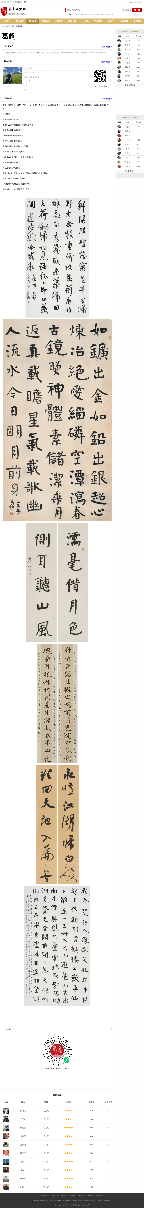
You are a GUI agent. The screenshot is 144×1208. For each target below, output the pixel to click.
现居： (26, 77)
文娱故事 (124, 21)
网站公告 (64, 1195)
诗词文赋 (72, 21)
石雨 (97, 14)
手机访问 (132, 2)
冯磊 (106, 14)
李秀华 (76, 14)
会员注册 (99, 1195)
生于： (26, 85)
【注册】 (25, 2)
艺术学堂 (98, 21)
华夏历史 (111, 21)
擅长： (26, 90)
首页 (7, 21)
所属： (26, 73)
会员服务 (72, 1195)
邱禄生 (82, 14)
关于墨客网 (45, 1195)
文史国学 (85, 21)
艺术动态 (20, 21)
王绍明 (111, 14)
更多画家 (129, 171)
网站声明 (55, 1195)
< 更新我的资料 (106, 47)
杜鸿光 (102, 14)
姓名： (26, 68)
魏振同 (92, 14)
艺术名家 (33, 21)
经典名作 (46, 21)
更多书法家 (130, 85)
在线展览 (59, 21)
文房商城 (137, 21)
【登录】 (17, 2)
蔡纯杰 (87, 14)
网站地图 (81, 1195)
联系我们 (140, 2)
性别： (26, 81)
